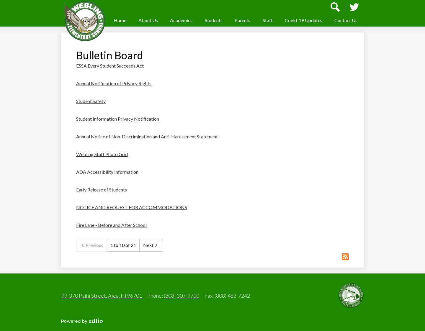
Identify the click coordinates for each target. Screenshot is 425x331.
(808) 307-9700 (181, 295)
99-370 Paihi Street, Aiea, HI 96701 (101, 295)
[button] (148, 20)
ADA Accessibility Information (107, 172)
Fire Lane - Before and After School (111, 225)
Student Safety (91, 101)
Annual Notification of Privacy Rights (113, 83)
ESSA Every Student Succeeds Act (110, 65)
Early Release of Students (101, 189)
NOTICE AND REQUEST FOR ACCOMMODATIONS (131, 207)
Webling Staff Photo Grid (102, 154)
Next (151, 245)
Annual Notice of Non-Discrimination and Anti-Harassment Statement (147, 136)
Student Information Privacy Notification (117, 119)
